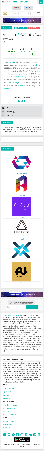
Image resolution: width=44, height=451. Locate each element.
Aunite (22, 283)
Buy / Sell (20, 28)
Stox (22, 217)
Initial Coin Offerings (10, 405)
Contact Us (6, 428)
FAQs (4, 431)
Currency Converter (9, 408)
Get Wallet (33, 28)
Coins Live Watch (9, 389)
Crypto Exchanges (13, 83)
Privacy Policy (7, 425)
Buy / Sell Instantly (9, 415)
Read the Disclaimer (11, 315)
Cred (22, 239)
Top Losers (6, 395)
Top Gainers (7, 392)
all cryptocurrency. (19, 77)
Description (8, 108)
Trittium (22, 261)
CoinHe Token (22, 173)
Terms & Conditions (9, 421)
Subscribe (32, 307)
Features (7, 115)
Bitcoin (35, 65)
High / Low (6, 398)
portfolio (7, 88)
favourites (21, 86)
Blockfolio (6, 411)
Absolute (22, 195)
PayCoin (12, 62)
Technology (8, 112)
